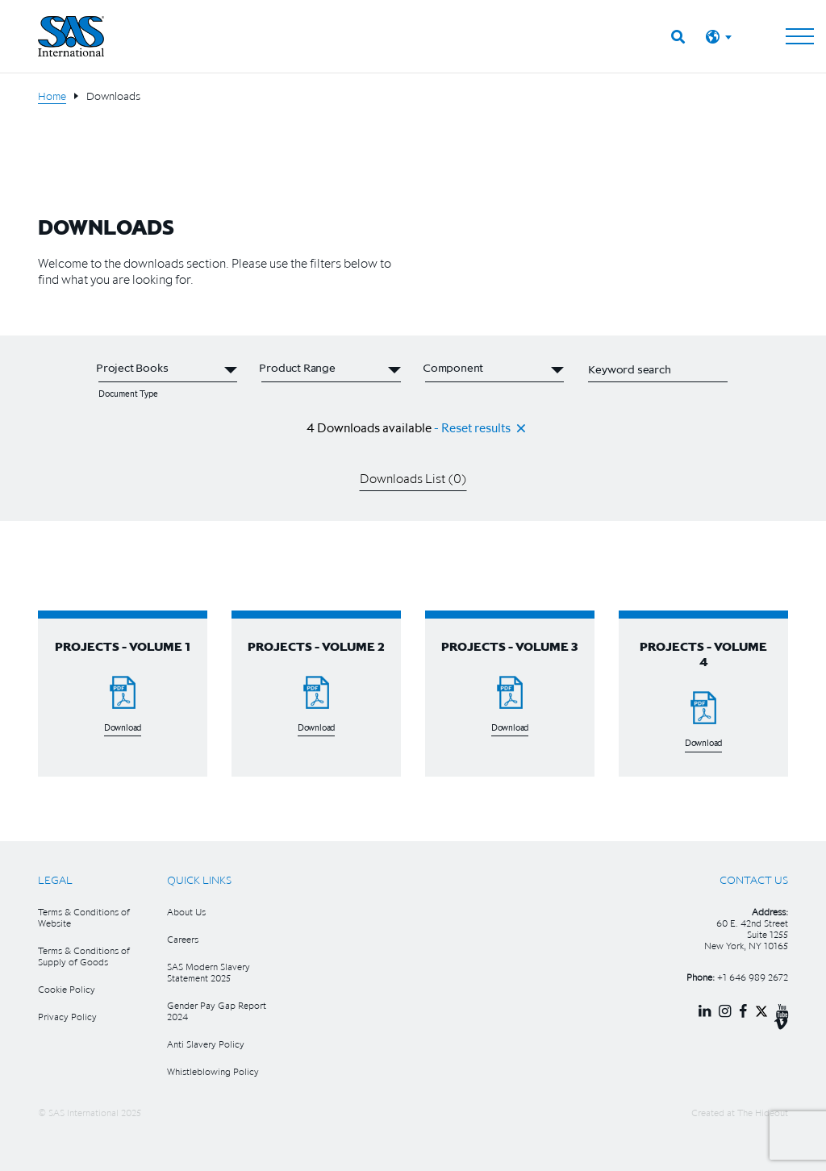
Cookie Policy (66, 989)
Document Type (128, 393)
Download (122, 728)
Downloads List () (413, 478)
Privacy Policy (67, 1017)
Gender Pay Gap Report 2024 (216, 1011)
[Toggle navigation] (800, 36)
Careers (182, 939)
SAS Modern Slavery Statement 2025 (208, 972)
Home (52, 96)
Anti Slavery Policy (205, 1044)
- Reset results (472, 427)
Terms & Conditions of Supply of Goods (84, 956)
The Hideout (762, 1112)
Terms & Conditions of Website (84, 917)
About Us (186, 912)
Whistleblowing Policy (213, 1071)
